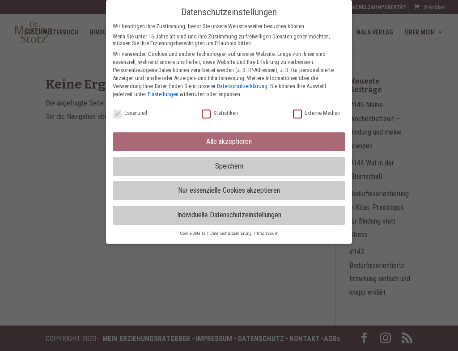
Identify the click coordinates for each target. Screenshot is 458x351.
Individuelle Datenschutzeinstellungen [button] (229, 215)
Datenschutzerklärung (242, 86)
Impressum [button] (268, 233)
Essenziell (130, 113)
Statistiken (220, 113)
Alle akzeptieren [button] (229, 141)
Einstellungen (163, 94)
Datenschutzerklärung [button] (231, 233)
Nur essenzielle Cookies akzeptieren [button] (229, 190)
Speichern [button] (229, 166)
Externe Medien (316, 113)
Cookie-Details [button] (193, 233)
